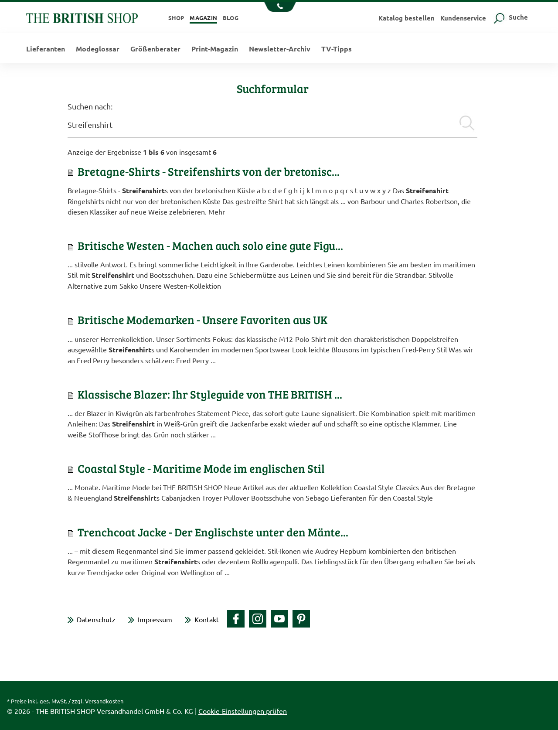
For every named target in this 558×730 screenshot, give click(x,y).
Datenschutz (96, 619)
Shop (176, 17)
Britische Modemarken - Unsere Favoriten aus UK (202, 319)
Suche (510, 17)
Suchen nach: (90, 106)
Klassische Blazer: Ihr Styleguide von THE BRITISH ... (210, 394)
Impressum (155, 619)
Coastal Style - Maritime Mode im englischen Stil (201, 468)
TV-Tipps (336, 48)
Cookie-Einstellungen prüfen (242, 710)
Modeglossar (97, 48)
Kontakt (206, 619)
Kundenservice (463, 18)
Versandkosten (104, 701)
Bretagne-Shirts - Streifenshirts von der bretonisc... (209, 171)
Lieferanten (45, 48)
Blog (230, 17)
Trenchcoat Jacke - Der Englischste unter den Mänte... (213, 531)
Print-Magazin (214, 48)
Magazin (203, 17)
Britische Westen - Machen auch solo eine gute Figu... (210, 245)
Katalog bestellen (406, 18)
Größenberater (155, 48)
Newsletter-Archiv (279, 48)
